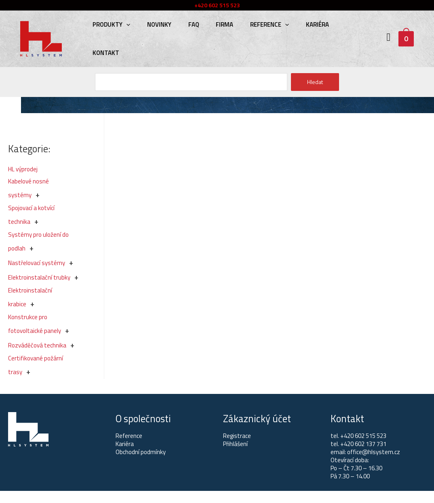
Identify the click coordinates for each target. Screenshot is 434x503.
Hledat (315, 82)
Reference (259, 24)
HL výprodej (23, 169)
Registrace (237, 435)
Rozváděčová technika (37, 345)
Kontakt (104, 52)
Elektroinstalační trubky (39, 277)
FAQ (187, 24)
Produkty (110, 24)
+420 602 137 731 (363, 443)
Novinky (155, 24)
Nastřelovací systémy (36, 262)
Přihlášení (235, 443)
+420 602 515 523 (363, 435)
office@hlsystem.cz (373, 452)
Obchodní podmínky (141, 452)
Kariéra (304, 24)
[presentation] (125, 24)
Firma (216, 24)
